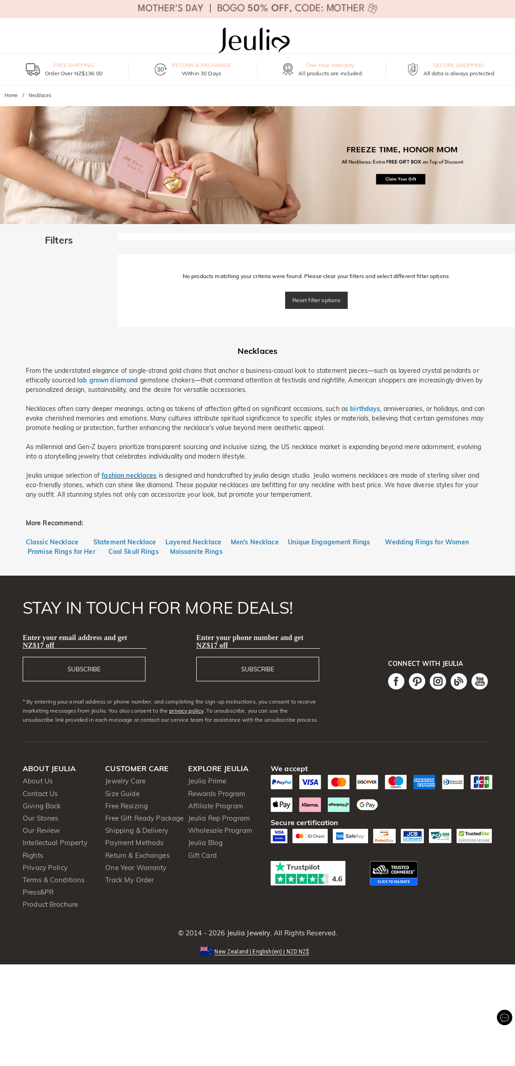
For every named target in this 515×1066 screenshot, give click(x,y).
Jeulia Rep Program (219, 818)
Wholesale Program (220, 830)
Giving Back (42, 806)
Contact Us (40, 793)
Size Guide (122, 793)
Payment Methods (134, 842)
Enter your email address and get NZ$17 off (75, 641)
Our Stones (40, 818)
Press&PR (38, 892)
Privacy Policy (45, 867)
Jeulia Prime (207, 781)
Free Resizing (126, 806)
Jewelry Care (125, 781)
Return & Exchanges (137, 855)
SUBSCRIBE (84, 669)
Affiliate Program (215, 806)
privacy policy (186, 710)
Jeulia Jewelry (247, 933)
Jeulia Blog (205, 842)
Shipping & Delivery (136, 830)
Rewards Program (217, 793)
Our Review (41, 830)
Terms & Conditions (53, 879)
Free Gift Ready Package (144, 818)
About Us (38, 781)
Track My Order (129, 879)
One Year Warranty (135, 867)
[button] (257, 951)
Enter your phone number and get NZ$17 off (250, 641)
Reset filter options (316, 300)
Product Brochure (50, 904)
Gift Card (202, 855)
